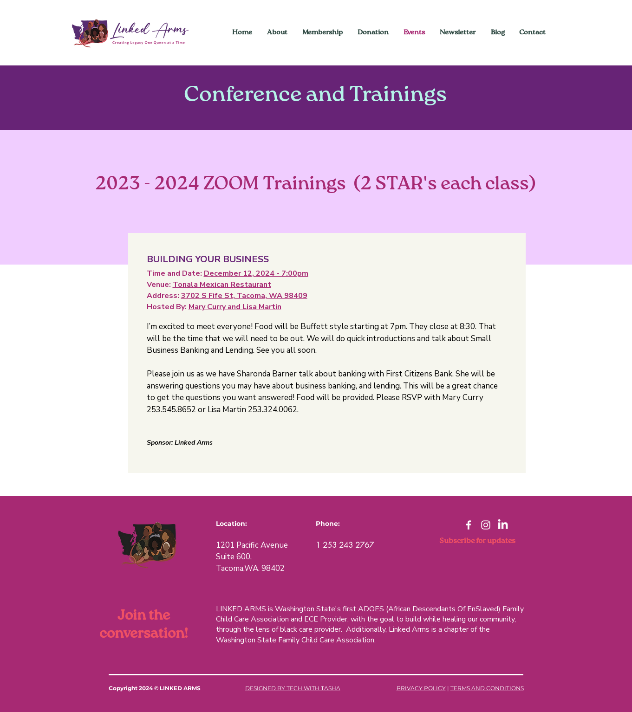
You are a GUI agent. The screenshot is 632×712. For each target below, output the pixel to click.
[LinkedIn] (503, 525)
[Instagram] (486, 525)
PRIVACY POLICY (421, 688)
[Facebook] (469, 525)
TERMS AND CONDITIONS (487, 688)
